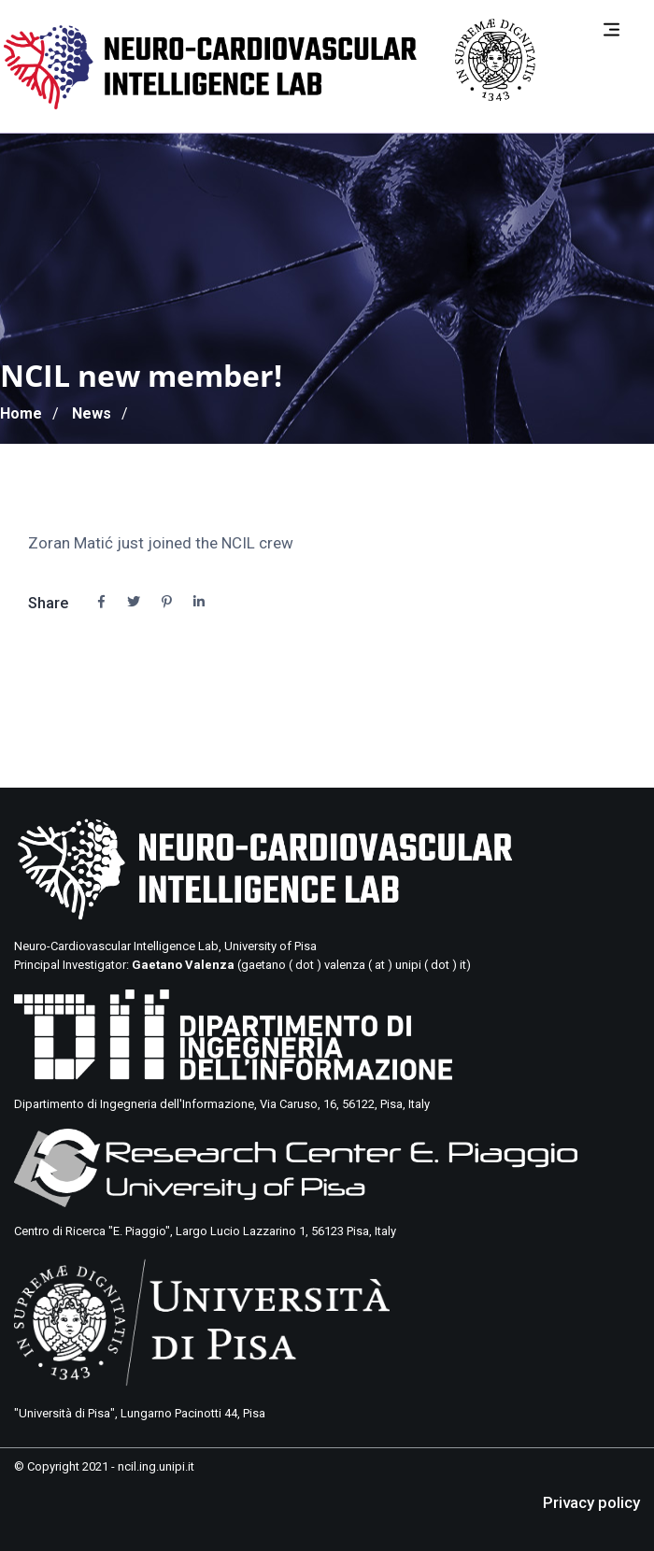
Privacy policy (591, 1502)
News (91, 413)
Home (21, 413)
